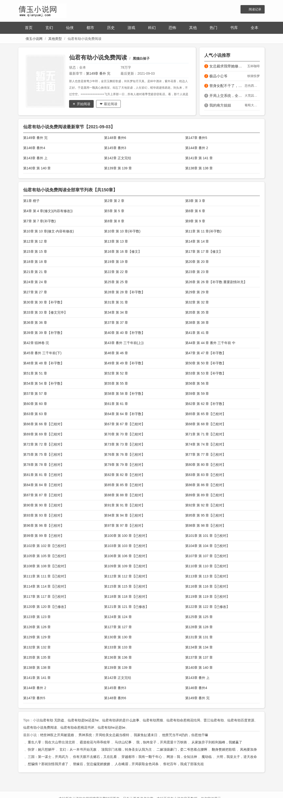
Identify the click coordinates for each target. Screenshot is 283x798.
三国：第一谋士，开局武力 (48, 757)
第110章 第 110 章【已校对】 (207, 566)
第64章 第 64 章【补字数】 (124, 414)
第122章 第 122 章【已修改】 (207, 607)
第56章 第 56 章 (197, 383)
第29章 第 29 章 (197, 292)
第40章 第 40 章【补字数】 (124, 333)
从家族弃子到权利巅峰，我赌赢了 (216, 742)
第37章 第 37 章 (116, 322)
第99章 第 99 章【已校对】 (43, 536)
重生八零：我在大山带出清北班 (51, 742)
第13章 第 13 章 (116, 241)
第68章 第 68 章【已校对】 (205, 424)
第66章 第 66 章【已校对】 (43, 424)
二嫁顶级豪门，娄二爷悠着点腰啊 (181, 749)
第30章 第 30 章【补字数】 (43, 302)
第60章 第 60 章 (35, 404)
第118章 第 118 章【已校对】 (126, 596)
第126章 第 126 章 (37, 627)
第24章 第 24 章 (35, 282)
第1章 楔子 (31, 201)
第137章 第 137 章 (199, 657)
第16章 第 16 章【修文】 (123, 251)
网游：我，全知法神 (182, 757)
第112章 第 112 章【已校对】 (126, 576)
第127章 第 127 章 (118, 627)
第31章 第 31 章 (116, 302)
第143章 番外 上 (35, 158)
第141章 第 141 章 (199, 158)
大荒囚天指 (252, 95)
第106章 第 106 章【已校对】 (126, 556)
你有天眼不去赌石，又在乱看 (95, 757)
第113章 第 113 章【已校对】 (207, 576)
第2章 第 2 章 (114, 201)
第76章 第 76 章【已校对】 (124, 454)
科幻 (152, 28)
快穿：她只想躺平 (41, 749)
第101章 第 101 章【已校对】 (207, 536)
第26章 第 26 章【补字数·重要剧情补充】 (216, 282)
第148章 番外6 (115, 138)
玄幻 (49, 28)
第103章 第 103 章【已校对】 (126, 546)
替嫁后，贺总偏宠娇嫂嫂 (91, 764)
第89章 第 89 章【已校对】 (205, 495)
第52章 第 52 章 (116, 373)
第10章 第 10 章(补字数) (122, 231)
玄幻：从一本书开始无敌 (78, 749)
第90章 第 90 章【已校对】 (43, 505)
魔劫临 (207, 757)
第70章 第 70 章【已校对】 (124, 434)
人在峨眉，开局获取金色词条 (137, 764)
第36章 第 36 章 (35, 322)
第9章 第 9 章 (195, 221)
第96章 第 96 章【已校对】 (43, 525)
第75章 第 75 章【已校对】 (43, 454)
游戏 (131, 28)
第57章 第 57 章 (35, 393)
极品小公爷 (218, 76)
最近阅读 (110, 104)
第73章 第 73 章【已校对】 (124, 444)
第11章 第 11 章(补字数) (203, 231)
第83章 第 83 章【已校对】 (205, 475)
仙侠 (70, 28)
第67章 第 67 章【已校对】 (124, 424)
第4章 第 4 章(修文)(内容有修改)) (48, 211)
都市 (90, 28)
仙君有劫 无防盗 (52, 720)
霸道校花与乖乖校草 (95, 742)
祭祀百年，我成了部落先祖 (183, 764)
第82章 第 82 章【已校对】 (124, 475)
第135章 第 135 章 (37, 657)
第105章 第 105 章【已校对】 (45, 556)
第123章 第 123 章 (37, 617)
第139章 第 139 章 (118, 168)
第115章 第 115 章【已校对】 (126, 586)
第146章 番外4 (34, 148)
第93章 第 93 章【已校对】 (43, 515)
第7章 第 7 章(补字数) (39, 221)
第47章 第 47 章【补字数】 (205, 353)
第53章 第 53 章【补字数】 (205, 373)
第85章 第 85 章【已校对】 (124, 485)
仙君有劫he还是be (111, 727)
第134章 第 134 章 (199, 647)
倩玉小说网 (34, 39)
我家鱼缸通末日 (145, 735)
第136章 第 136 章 (118, 657)
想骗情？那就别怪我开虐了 (48, 764)
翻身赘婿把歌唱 (223, 749)
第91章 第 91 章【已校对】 (124, 505)
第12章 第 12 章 (35, 241)
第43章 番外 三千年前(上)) (123, 343)
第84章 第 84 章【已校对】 (43, 485)
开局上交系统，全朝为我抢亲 (227, 95)
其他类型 (55, 39)
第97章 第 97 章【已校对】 (124, 525)
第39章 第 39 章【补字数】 (43, 333)
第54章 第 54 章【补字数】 (43, 383)
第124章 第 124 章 (118, 617)
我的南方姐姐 (220, 105)
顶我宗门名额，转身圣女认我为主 (126, 749)
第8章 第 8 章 (114, 221)
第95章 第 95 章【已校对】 (205, 515)
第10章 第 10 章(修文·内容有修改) (48, 231)
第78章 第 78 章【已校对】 (43, 465)
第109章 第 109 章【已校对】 (126, 566)
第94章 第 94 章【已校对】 (124, 515)
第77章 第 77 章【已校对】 (205, 454)
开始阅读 (83, 104)
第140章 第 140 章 (37, 168)
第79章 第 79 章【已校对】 (124, 465)
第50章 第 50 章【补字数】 (205, 363)
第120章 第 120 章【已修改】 (45, 607)
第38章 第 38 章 (197, 322)
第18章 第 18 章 (35, 262)
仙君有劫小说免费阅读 (98, 57)
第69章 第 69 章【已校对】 (43, 434)
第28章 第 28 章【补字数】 (124, 292)
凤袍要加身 (248, 749)
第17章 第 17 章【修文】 (204, 251)
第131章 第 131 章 (199, 637)
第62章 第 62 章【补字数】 (205, 404)
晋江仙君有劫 (214, 720)
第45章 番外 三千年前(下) (42, 353)
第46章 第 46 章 (116, 353)
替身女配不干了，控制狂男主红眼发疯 (227, 86)
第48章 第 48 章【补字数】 (43, 363)
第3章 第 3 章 (195, 201)
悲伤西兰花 (252, 85)
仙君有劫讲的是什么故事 (120, 720)
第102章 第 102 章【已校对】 (45, 546)
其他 (193, 28)
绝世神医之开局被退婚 (57, 735)
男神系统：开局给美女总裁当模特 (103, 735)
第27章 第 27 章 (35, 292)
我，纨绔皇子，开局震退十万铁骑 (161, 742)
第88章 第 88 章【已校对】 (124, 495)
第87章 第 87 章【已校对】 (43, 495)
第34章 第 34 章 (116, 312)
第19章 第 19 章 (116, 262)
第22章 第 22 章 (116, 272)
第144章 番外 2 (196, 148)
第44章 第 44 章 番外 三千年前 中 (210, 343)
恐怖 (172, 28)
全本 (254, 28)
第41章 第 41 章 (197, 333)
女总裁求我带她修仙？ (227, 66)
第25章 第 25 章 (116, 282)
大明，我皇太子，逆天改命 (236, 757)
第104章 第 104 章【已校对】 (207, 546)
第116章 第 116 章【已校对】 (207, 586)
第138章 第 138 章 (199, 168)
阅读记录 (255, 9)
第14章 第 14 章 (197, 241)
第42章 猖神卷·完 (36, 343)
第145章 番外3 (115, 148)
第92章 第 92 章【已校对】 (205, 505)
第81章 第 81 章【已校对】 (43, 475)
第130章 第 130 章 (118, 637)
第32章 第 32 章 (197, 302)
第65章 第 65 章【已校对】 (205, 414)
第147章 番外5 (196, 138)
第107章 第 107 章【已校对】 (207, 556)
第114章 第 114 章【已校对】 (45, 586)
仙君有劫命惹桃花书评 (77, 727)
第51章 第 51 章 (35, 373)
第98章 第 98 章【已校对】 (205, 525)
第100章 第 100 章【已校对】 (126, 536)
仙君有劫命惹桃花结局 (183, 720)
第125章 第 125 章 (199, 617)
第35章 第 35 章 (197, 312)
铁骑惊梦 (253, 76)
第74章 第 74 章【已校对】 (205, 444)
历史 (111, 28)
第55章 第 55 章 (116, 383)
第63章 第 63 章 (35, 414)
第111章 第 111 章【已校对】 (45, 576)
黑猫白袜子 (141, 58)
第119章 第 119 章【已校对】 (207, 596)
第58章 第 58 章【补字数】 (124, 393)
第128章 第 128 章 (199, 627)
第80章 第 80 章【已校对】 (205, 465)
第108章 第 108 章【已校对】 (45, 566)
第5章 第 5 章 (114, 211)
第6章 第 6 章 (195, 211)
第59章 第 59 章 (197, 393)
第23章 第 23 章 (197, 272)
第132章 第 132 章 (37, 647)
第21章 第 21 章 (35, 272)
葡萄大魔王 (252, 105)
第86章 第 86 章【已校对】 (205, 485)
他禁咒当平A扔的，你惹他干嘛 (185, 735)
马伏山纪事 (123, 742)
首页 (29, 28)
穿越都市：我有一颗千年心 (141, 757)
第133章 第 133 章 (118, 647)
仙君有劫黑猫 (153, 720)
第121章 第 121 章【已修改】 (126, 607)
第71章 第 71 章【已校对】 (205, 434)
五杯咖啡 (253, 66)
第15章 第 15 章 (35, 251)
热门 (213, 28)
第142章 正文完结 (117, 158)
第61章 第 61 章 (116, 404)
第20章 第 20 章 (197, 262)
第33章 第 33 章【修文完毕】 (45, 312)
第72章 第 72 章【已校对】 (43, 444)
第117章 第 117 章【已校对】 (45, 596)
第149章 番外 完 (98, 73)
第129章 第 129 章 (37, 637)
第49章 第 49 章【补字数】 (124, 363)
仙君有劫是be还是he (83, 720)
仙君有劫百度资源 (240, 720)
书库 (234, 28)
